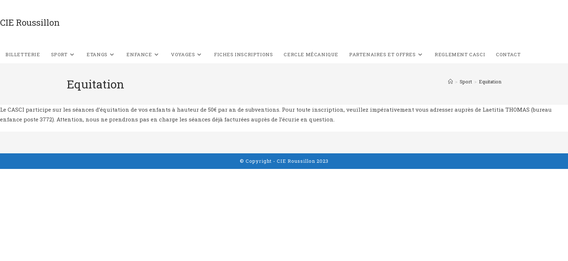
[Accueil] (450, 81)
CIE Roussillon (30, 22)
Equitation (490, 81)
